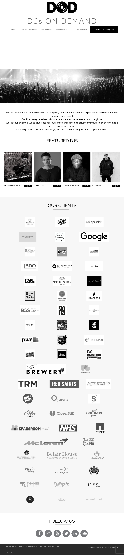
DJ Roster (45, 30)
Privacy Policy (11, 547)
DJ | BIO (27, 186)
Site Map (42, 547)
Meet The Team (32, 547)
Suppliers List (53, 547)
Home (12, 30)
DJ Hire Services (28, 30)
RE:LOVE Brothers (12, 185)
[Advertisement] (62, 51)
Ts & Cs (21, 547)
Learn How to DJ (63, 30)
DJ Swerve (96, 185)
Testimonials (82, 30)
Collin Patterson (71, 185)
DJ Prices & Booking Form (104, 30)
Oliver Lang (39, 185)
